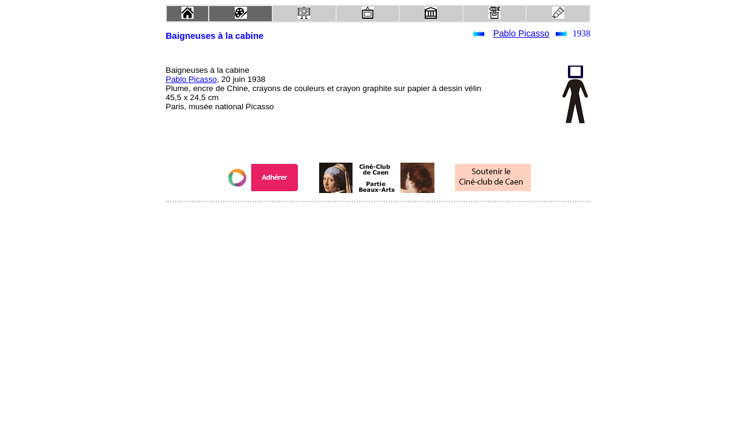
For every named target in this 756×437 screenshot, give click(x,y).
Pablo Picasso (521, 33)
